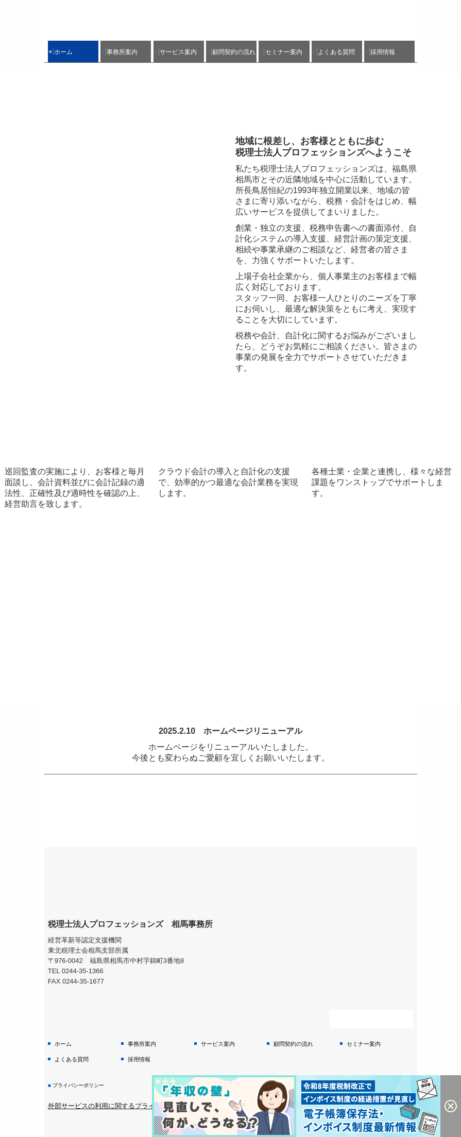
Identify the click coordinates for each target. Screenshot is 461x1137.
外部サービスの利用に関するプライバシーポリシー (125, 1106)
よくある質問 (336, 52)
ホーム (63, 52)
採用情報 (382, 52)
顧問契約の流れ (233, 52)
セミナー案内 (283, 52)
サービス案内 (178, 52)
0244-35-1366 (83, 971)
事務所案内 (122, 52)
